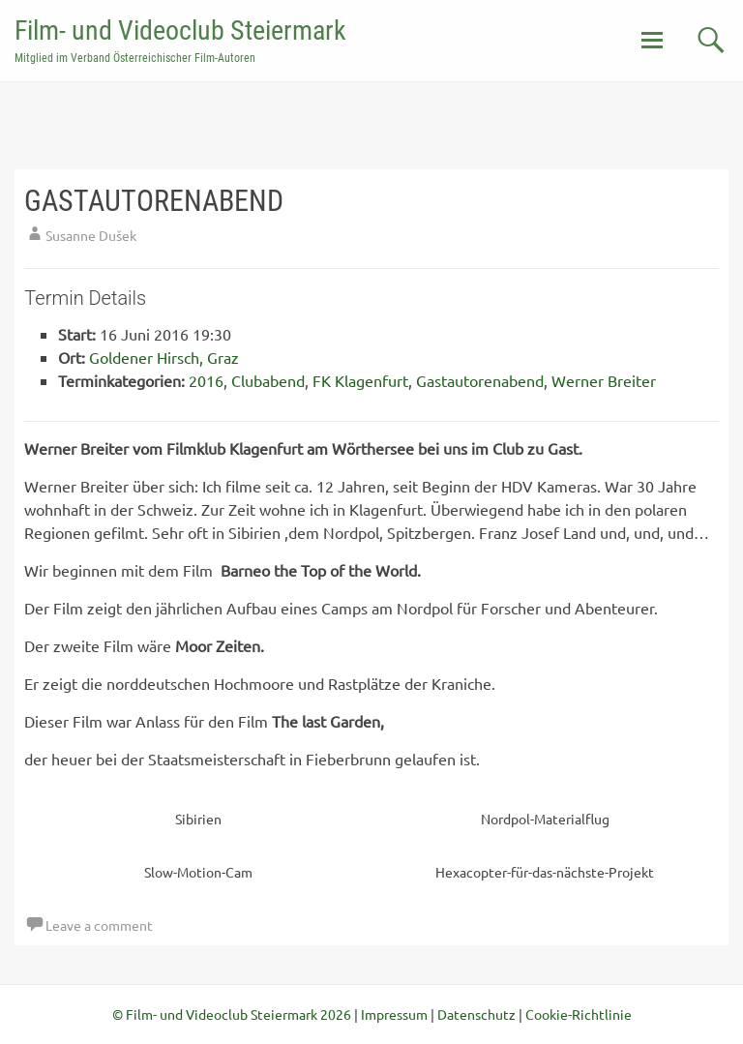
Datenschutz (476, 1014)
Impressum (394, 1014)
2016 (206, 380)
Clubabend (268, 380)
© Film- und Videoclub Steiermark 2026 (231, 1014)
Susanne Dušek (90, 235)
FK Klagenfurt (360, 380)
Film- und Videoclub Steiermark (180, 30)
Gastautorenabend (480, 380)
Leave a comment (99, 925)
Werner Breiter (603, 380)
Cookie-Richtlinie (578, 1014)
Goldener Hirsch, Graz (164, 357)
